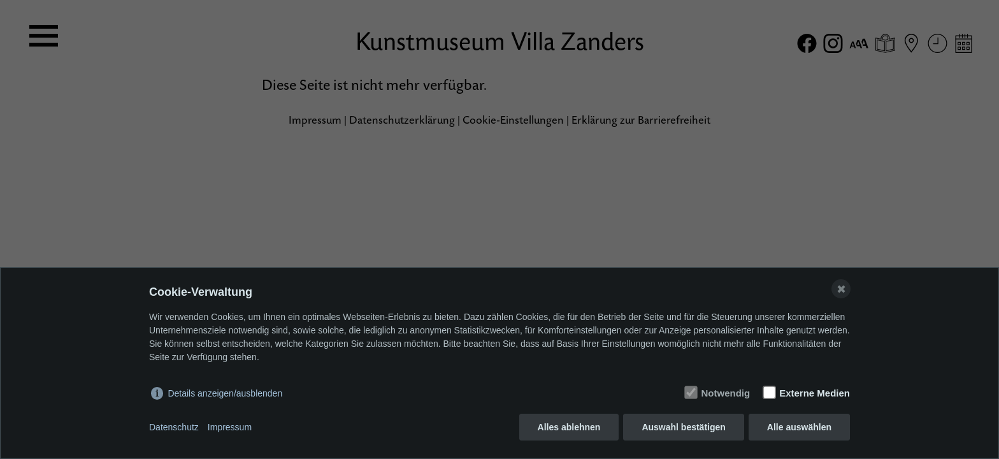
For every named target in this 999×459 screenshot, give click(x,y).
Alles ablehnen (569, 427)
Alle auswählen (799, 427)
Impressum (230, 427)
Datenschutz (174, 427)
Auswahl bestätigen (683, 427)
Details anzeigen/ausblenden (225, 393)
